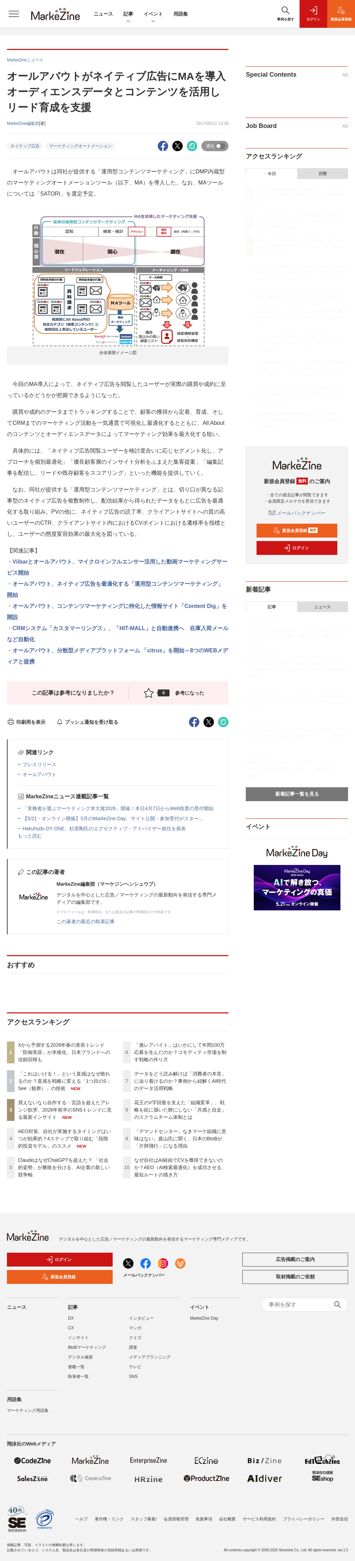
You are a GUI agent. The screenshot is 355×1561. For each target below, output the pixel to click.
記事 (128, 14)
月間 (322, 173)
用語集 (180, 14)
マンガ (135, 1328)
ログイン (296, 547)
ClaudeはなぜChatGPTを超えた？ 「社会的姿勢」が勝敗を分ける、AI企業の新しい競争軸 (64, 1167)
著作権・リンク (109, 1514)
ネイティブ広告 (25, 146)
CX (71, 1328)
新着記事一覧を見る (297, 794)
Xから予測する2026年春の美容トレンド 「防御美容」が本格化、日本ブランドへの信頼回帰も (64, 1052)
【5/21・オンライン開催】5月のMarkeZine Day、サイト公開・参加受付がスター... (113, 818)
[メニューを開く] (14, 14)
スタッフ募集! (144, 1514)
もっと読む (30, 836)
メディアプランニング (150, 1357)
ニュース (103, 14)
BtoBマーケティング (87, 1347)
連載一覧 (76, 1366)
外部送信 (339, 1514)
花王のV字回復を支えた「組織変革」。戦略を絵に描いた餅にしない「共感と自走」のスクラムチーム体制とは (180, 1110)
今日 (272, 173)
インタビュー (141, 1318)
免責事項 (204, 1514)
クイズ (135, 1337)
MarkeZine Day (204, 1318)
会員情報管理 (176, 1514)
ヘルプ (81, 1514)
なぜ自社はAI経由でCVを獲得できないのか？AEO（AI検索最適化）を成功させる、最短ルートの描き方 (180, 1167)
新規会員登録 (295, 530)
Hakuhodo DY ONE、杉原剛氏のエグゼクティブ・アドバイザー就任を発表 (104, 828)
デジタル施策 (80, 1357)
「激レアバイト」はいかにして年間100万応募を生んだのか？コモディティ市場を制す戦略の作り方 (180, 1052)
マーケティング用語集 (28, 1410)
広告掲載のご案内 (295, 1259)
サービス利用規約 (259, 1514)
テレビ (135, 1366)
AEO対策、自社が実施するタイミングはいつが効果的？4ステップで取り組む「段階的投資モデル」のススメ (64, 1139)
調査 (133, 1347)
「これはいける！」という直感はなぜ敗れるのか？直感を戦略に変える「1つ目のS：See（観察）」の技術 (64, 1081)
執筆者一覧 (78, 1376)
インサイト (78, 1337)
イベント (153, 14)
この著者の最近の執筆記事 (86, 921)
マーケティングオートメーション (80, 146)
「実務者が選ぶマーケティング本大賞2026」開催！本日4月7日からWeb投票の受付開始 (118, 808)
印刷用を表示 (26, 722)
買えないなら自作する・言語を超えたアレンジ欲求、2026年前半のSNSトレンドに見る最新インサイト (65, 1110)
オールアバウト (40, 774)
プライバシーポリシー (303, 1514)
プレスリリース (40, 764)
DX (71, 1318)
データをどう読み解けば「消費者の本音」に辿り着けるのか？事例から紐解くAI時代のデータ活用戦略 (180, 1081)
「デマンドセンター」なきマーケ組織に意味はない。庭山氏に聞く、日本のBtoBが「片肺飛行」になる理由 (180, 1139)
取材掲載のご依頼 (295, 1276)
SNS (133, 1376)
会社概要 (227, 1514)
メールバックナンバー (297, 513)
